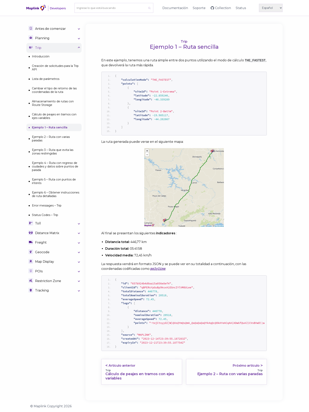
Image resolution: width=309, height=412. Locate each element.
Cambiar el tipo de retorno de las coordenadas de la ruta (54, 90)
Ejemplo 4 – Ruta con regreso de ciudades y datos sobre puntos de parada (55, 166)
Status (241, 8)
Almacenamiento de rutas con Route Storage (53, 103)
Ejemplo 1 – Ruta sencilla (49, 127)
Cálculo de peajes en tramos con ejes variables (54, 116)
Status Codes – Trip (45, 215)
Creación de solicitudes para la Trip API (55, 67)
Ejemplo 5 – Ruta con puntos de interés (54, 181)
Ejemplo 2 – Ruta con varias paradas (51, 138)
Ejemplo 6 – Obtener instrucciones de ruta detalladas (55, 194)
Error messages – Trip (46, 205)
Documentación (175, 8)
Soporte (199, 8)
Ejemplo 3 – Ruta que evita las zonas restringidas (52, 151)
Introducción (40, 56)
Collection (223, 8)
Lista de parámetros (45, 79)
